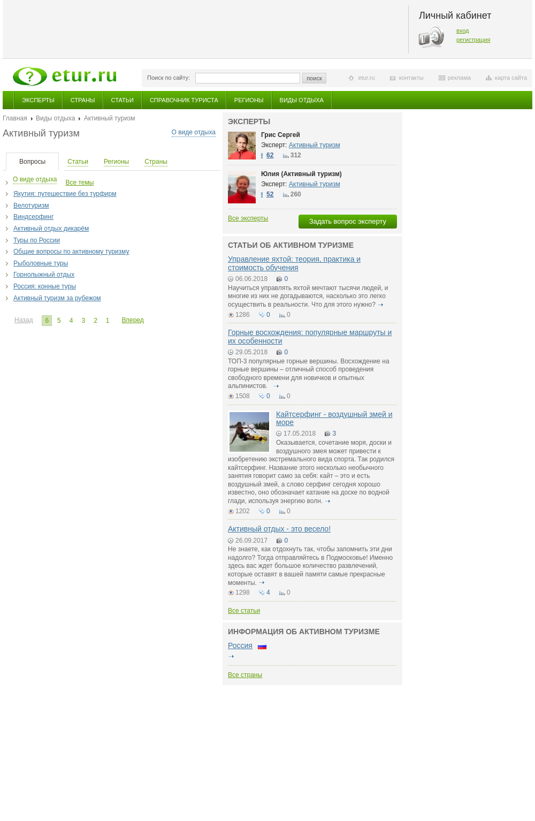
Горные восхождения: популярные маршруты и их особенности (310, 336)
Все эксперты (248, 218)
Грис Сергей (280, 135)
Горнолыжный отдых (43, 274)
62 (269, 155)
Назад (23, 320)
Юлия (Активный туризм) (301, 174)
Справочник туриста (184, 100)
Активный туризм (314, 145)
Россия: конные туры (44, 286)
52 (269, 194)
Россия (240, 645)
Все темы (79, 182)
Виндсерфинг (33, 217)
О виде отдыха (194, 132)
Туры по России (36, 240)
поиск (314, 78)
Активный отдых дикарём (51, 228)
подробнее (380, 304)
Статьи (122, 100)
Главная (15, 118)
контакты (411, 77)
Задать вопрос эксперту (347, 221)
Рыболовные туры (40, 263)
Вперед (133, 320)
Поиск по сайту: (168, 77)
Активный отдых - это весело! (279, 528)
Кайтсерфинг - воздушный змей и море (334, 418)
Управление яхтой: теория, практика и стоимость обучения (294, 263)
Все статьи (244, 610)
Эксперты (38, 100)
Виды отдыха (302, 100)
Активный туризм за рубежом (57, 298)
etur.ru (366, 77)
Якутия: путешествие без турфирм (65, 193)
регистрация (473, 39)
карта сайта (511, 77)
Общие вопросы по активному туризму (71, 251)
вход (462, 30)
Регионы (249, 100)
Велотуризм (31, 205)
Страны (83, 100)
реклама (459, 77)
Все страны (245, 675)
